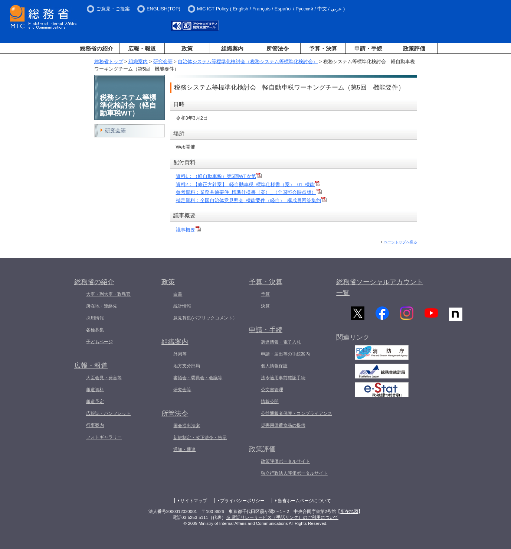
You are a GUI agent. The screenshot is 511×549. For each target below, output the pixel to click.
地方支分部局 (186, 365)
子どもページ (99, 341)
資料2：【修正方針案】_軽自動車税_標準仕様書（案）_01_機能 (248, 184)
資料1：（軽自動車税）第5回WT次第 (219, 176)
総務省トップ (108, 61)
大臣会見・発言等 (104, 377)
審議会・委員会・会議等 (197, 377)
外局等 (180, 354)
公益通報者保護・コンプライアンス (296, 413)
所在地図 (349, 511)
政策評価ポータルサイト (285, 461)
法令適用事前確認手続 (283, 377)
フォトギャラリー (104, 437)
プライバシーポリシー (242, 500)
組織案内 (232, 48)
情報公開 (270, 401)
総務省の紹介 (96, 48)
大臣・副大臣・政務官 (108, 294)
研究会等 (163, 61)
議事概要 (188, 230)
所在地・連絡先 (101, 306)
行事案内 (95, 425)
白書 (177, 294)
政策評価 (414, 48)
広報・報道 (142, 48)
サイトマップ (193, 500)
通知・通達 (184, 449)
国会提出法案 (186, 425)
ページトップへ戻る (400, 242)
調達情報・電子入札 (281, 342)
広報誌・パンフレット (108, 413)
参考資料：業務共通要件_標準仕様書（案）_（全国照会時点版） (249, 192)
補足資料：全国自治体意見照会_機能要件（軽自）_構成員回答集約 (251, 200)
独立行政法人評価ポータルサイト (294, 473)
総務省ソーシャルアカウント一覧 (379, 287)
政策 (187, 48)
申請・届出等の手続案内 (285, 354)
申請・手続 (368, 48)
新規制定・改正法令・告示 (200, 437)
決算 (265, 306)
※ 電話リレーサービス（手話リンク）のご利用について (282, 517)
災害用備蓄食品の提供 (283, 425)
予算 (265, 294)
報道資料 (95, 389)
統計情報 (182, 306)
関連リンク (353, 340)
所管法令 (277, 48)
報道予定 (95, 401)
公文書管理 (272, 389)
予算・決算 (323, 48)
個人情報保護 (274, 365)
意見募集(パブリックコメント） (205, 318)
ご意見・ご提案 (113, 9)
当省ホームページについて (304, 500)
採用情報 (95, 318)
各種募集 (95, 329)
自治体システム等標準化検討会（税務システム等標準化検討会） (248, 61)
